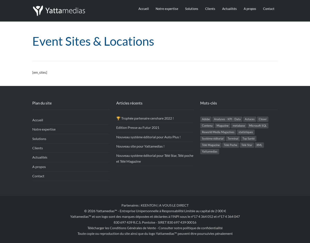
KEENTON (149, 205)
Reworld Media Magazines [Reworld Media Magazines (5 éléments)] (218, 132)
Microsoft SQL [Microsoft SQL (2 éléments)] (258, 125)
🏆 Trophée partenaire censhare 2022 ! (145, 118)
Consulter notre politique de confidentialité (190, 228)
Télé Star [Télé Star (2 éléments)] (246, 145)
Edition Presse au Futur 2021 (137, 127)
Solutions (191, 9)
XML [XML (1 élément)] (259, 145)
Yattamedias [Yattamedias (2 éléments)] (209, 151)
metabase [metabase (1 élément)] (239, 125)
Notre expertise (167, 9)
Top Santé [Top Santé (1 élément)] (248, 138)
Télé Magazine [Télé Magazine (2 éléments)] (211, 145)
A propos (250, 9)
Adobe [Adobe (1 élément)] (206, 119)
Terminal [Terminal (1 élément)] (233, 138)
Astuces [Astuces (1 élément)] (250, 119)
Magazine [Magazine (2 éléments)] (223, 125)
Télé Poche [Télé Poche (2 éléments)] (230, 145)
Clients (210, 9)
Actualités (229, 9)
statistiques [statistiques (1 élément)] (246, 132)
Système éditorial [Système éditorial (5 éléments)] (212, 138)
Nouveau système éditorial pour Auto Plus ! (148, 137)
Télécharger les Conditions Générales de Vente (121, 228)
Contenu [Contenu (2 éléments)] (207, 125)
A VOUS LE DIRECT (174, 205)
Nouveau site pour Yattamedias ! (140, 146)
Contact (268, 9)
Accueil (143, 9)
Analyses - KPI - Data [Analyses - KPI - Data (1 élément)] (227, 119)
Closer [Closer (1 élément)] (263, 119)
